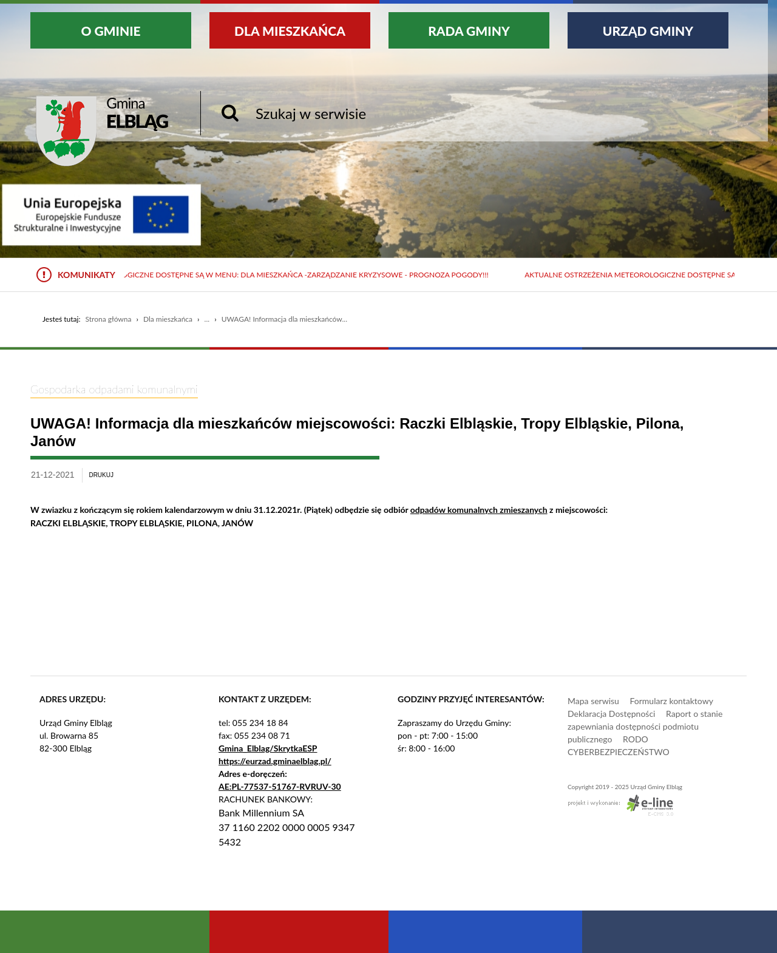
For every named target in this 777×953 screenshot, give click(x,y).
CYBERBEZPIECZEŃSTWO (619, 752)
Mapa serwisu (593, 701)
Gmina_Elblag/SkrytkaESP (268, 748)
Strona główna (108, 319)
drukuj (101, 475)
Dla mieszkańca (167, 319)
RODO (635, 739)
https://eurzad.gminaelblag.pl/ (275, 761)
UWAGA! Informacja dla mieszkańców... (284, 319)
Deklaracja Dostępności (611, 713)
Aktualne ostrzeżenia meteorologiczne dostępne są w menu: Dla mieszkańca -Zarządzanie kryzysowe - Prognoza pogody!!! (249, 274)
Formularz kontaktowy (671, 701)
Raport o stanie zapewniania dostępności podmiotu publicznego (645, 726)
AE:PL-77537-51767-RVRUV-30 (280, 786)
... (207, 319)
